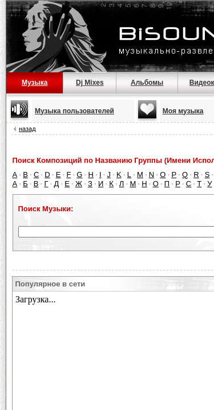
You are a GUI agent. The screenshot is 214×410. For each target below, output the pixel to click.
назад (27, 128)
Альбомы (147, 83)
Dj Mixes (90, 83)
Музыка (34, 83)
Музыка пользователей (74, 111)
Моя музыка (183, 111)
